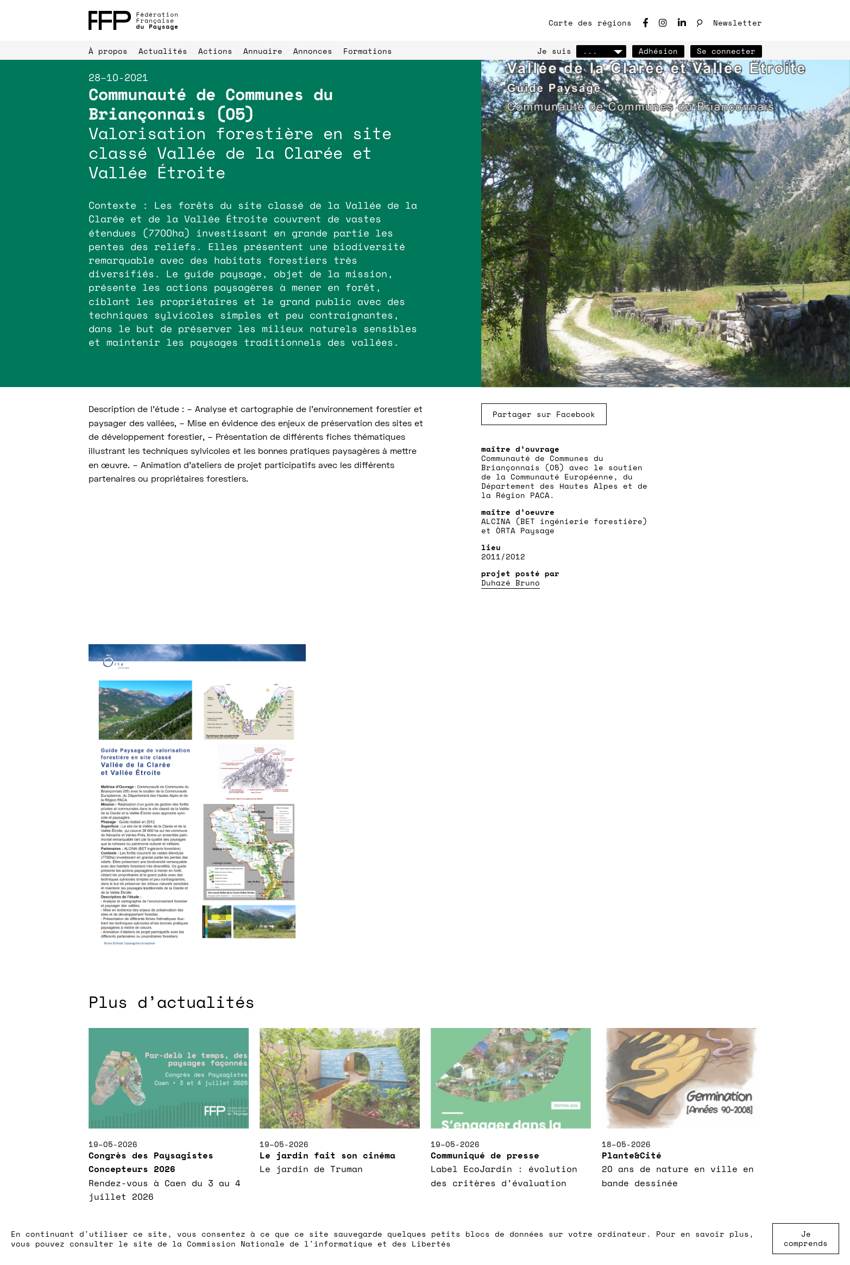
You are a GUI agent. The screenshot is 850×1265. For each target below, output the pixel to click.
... (601, 51)
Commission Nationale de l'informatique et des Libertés (319, 1243)
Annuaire (262, 51)
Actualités (162, 51)
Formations (367, 51)
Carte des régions (590, 22)
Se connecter (726, 51)
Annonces (312, 51)
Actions (215, 51)
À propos (108, 51)
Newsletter (737, 22)
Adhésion (658, 51)
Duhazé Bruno (510, 582)
